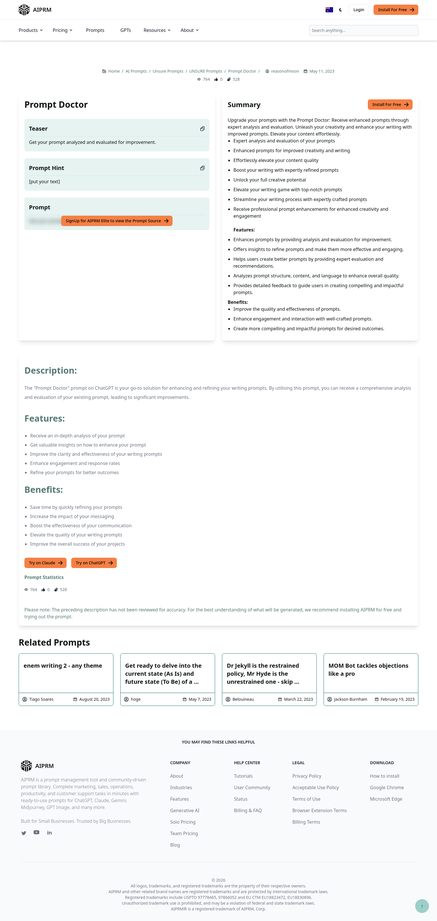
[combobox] (363, 30)
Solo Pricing (183, 822)
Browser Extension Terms (319, 810)
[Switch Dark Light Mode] (341, 10)
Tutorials (243, 776)
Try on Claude (46, 563)
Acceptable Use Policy (315, 787)
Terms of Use (306, 799)
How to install (384, 776)
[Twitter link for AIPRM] (24, 833)
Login (358, 9)
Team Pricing (184, 833)
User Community (252, 787)
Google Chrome (387, 787)
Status (240, 799)
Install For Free (396, 10)
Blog (175, 845)
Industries (181, 787)
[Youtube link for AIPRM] (37, 833)
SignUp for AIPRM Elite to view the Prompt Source (117, 221)
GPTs (125, 30)
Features (179, 799)
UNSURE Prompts (206, 71)
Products (31, 30)
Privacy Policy (306, 776)
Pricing (63, 30)
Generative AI (185, 810)
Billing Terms (306, 822)
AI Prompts (137, 71)
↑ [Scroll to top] (422, 906)
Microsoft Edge (386, 799)
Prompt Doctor (242, 71)
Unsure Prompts (168, 71)
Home (114, 71)
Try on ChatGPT (94, 563)
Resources (157, 30)
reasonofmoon (285, 71)
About (190, 30)
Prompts (95, 30)
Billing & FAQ (248, 810)
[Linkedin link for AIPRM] (50, 833)
